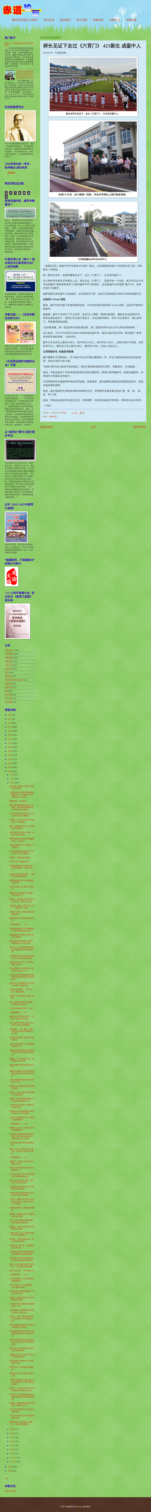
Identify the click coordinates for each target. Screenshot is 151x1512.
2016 (10, 739)
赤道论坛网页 (10, 1491)
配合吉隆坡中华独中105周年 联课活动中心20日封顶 (21, 942)
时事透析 (8, 662)
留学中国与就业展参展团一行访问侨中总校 (21, 1292)
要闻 (7, 691)
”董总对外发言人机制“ (24, 19)
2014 (10, 731)
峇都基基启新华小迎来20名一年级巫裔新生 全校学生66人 (21, 868)
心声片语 (8, 665)
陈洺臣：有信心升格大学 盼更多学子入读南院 (22, 821)
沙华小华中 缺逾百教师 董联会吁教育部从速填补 (21, 1221)
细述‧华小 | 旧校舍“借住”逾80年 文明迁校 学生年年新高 (21, 1151)
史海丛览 (8, 687)
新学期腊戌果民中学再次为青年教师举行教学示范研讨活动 (21, 1333)
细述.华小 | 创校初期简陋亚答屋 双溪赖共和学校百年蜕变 (21, 949)
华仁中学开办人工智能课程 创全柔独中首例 (21, 1286)
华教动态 (98, 19)
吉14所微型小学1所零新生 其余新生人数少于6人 (21, 969)
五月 (12, 1433)
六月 (12, 1437)
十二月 (13, 1462)
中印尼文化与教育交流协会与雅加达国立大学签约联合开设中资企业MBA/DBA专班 (25, 74)
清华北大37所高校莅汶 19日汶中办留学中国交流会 (22, 984)
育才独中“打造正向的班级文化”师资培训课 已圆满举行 (21, 1259)
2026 (10, 1471)
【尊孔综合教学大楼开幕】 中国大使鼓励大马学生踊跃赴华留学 (22, 1382)
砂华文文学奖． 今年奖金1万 (21, 1271)
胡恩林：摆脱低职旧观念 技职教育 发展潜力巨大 (22, 1404)
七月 (12, 1441)
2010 (10, 715)
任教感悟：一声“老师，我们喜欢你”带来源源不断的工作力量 (21, 1031)
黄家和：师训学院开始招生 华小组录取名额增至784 (22, 1100)
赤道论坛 (11, 173)
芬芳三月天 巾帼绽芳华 (19, 862)
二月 (12, 779)
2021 (10, 759)
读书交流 (49, 19)
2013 (10, 727)
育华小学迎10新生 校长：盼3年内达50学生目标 (21, 1181)
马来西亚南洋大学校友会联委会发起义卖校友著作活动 (21, 957)
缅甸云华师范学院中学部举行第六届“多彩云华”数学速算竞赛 (21, 1342)
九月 (12, 1449)
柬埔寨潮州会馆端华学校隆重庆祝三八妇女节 (21, 840)
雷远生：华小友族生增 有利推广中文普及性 (22, 1093)
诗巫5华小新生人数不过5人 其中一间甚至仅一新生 (22, 907)
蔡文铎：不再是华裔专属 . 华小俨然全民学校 (21, 1240)
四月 (12, 1429)
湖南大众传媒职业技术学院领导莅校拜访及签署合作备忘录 (21, 1052)
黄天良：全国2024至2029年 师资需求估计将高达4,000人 (22, 1389)
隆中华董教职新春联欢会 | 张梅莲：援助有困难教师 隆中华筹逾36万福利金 (21, 807)
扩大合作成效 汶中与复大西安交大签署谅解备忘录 (22, 1175)
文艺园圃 (8, 702)
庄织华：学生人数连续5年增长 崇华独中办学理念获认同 (21, 1318)
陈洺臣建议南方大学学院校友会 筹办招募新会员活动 (21, 930)
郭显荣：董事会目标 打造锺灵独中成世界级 (22, 1215)
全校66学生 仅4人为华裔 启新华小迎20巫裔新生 (21, 1234)
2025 (10, 1467)
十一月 (13, 1458)
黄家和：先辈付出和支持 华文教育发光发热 (22, 1228)
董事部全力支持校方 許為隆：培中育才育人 (22, 894)
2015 (10, 735)
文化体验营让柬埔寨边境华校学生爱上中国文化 (21, 1311)
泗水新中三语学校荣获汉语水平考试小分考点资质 (21, 1112)
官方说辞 (81, 19)
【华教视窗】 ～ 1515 (18, 1275)
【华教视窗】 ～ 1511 (18, 924)
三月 (12, 783)
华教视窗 (8, 654)
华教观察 (8, 658)
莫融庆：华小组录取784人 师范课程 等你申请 (21, 1060)
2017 (10, 743)
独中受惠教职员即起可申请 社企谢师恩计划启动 (22, 1326)
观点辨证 (65, 19)
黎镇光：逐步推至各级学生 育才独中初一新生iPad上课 (22, 900)
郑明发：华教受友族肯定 (19, 858)
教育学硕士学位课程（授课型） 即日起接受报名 (20, 1423)
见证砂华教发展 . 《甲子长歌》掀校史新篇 (20, 990)
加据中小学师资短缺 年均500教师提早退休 (21, 1299)
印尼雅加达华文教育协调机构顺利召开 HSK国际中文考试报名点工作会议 (21, 794)
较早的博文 (139, 427)
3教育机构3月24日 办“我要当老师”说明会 (21, 963)
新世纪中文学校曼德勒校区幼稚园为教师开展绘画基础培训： (21, 1396)
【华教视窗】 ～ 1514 (18, 1157)
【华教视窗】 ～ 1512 (18, 1012)
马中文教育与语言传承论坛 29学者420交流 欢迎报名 (22, 1024)
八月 (12, 1446)
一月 (12, 775)
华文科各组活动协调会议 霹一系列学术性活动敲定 (22, 1194)
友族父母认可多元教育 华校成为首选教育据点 (22, 875)
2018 (10, 747)
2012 (10, 723)
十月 (12, 1454)
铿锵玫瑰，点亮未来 (18, 801)
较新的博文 (46, 427)
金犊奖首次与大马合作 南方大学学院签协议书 (22, 1356)
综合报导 (8, 669)
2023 (10, 767)
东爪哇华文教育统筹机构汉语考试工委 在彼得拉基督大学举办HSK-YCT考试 (21, 1136)
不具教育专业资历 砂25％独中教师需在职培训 (22, 1188)
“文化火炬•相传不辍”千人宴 (21, 1008)
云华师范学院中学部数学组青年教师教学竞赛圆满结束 (21, 1253)
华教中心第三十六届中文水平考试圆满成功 (21, 1129)
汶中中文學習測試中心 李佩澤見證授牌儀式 (22, 1119)
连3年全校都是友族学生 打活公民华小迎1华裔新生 (21, 815)
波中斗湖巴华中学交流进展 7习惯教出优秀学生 (21, 1003)
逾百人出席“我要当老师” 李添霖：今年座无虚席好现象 (21, 1265)
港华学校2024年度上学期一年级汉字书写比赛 (21, 833)
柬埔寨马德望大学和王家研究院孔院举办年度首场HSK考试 (21, 1073)
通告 (7, 673)
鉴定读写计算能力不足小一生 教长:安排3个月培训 (21, 1017)
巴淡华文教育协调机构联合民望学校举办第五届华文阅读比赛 (21, 977)
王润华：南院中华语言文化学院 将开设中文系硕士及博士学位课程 (21, 1201)
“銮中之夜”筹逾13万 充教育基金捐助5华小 (21, 1045)
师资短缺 (8, 684)
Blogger (79, 1507)
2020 (10, 755)
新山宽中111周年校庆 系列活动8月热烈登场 (21, 1349)
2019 (10, 751)
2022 (10, 763)
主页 (93, 427)
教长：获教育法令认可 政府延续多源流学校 (22, 827)
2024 (10, 771)
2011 (10, 719)
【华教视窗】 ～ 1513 (18, 1124)
